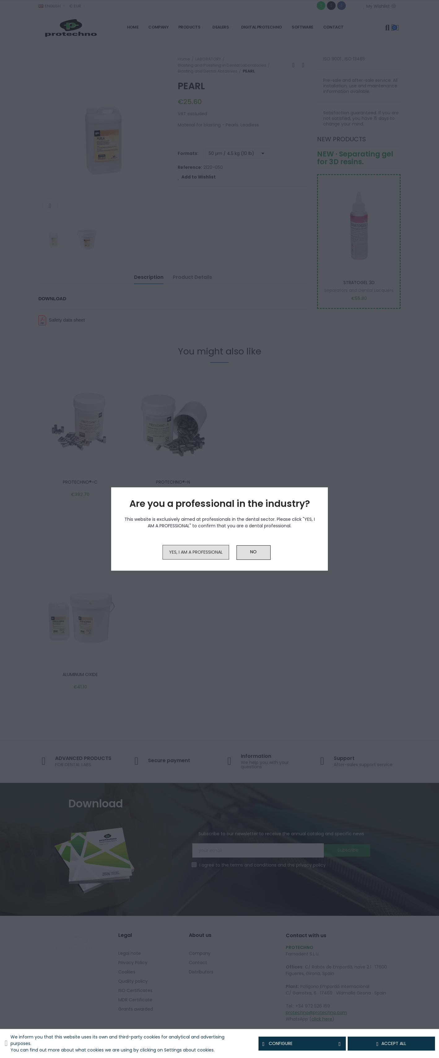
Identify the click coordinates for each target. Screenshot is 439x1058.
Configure (302, 1043)
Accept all (391, 1043)
